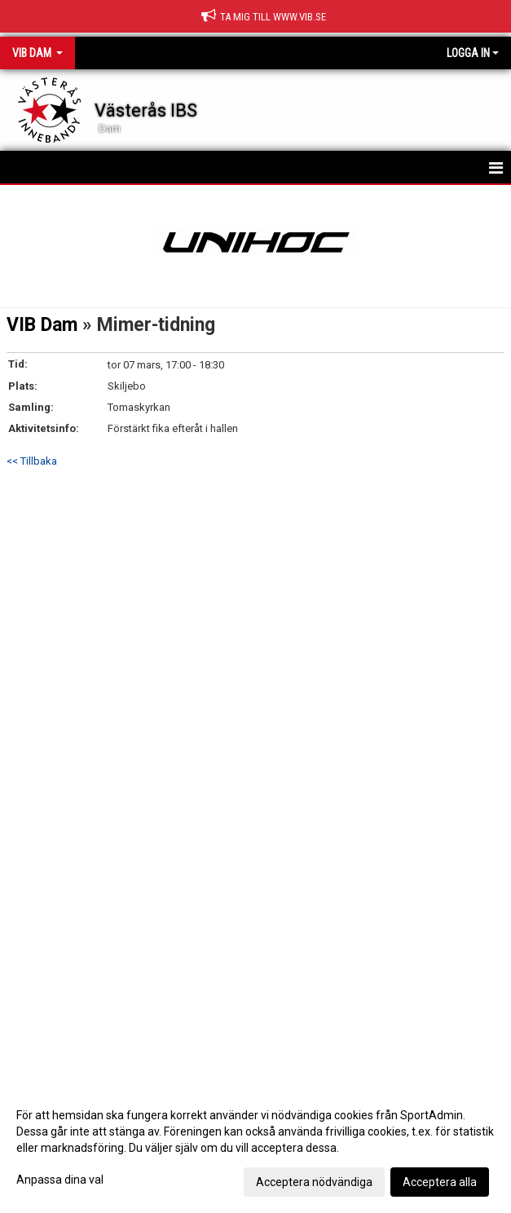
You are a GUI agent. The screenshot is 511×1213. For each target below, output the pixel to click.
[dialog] (255, 1148)
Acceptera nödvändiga (314, 1182)
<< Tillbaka (32, 461)
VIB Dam (42, 325)
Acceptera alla (440, 1182)
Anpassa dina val (60, 1179)
